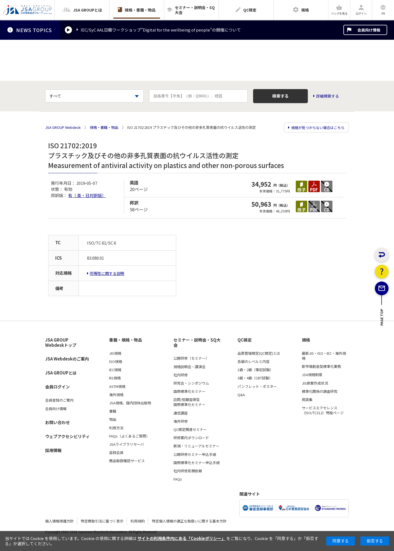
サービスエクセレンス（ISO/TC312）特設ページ (323, 410)
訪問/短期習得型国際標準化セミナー (189, 402)
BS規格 (115, 378)
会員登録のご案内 (59, 400)
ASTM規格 (117, 386)
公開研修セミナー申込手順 (194, 454)
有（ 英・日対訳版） (87, 195)
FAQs (177, 479)
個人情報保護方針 (59, 521)
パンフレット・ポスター (257, 386)
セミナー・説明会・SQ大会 (197, 342)
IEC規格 (115, 369)
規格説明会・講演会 (189, 366)
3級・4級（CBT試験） (255, 378)
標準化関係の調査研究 (319, 391)
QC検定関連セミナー (190, 429)
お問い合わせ (57, 422)
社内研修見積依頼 (187, 470)
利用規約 (138, 521)
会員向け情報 (368, 30)
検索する (280, 96)
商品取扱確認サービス (127, 460)
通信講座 (180, 413)
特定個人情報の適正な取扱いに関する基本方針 (189, 521)
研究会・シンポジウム (191, 383)
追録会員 (116, 452)
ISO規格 (115, 361)
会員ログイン (57, 387)
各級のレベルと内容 (253, 361)
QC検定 (244, 339)
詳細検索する (327, 96)
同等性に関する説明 (107, 273)
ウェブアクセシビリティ (67, 436)
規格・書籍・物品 (104, 127)
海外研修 (180, 421)
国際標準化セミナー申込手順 (196, 462)
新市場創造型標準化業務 (321, 366)
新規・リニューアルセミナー (196, 446)
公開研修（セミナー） (191, 358)
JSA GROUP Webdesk (63, 127)
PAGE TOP (382, 330)
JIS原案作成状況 (315, 383)
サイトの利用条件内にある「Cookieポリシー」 (181, 538)
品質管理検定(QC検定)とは (258, 353)
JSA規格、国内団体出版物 (130, 403)
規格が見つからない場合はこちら (317, 127)
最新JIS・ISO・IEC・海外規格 (324, 356)
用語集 (307, 399)
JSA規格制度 (312, 374)
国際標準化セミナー (189, 391)
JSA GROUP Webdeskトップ (60, 342)
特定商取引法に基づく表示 (102, 521)
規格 (306, 339)
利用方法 (116, 427)
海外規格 (116, 394)
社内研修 (180, 375)
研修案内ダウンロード (191, 437)
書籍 (112, 411)
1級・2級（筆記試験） (255, 369)
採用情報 (53, 450)
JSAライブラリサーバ (126, 444)
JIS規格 (115, 353)
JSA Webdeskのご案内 (67, 359)
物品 (112, 419)
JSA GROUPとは (61, 373)
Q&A (241, 394)
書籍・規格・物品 (125, 339)
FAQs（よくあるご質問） (129, 436)
